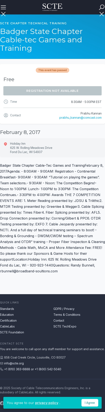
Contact (58, 320)
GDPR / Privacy (63, 309)
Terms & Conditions (66, 314)
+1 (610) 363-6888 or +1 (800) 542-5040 (32, 369)
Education (7, 314)
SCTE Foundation (12, 332)
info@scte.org (14, 363)
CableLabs (7, 326)
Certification (8, 320)
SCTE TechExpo (64, 326)
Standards (7, 309)
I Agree (90, 402)
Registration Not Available (52, 91)
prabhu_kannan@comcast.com (80, 117)
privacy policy (46, 403)
